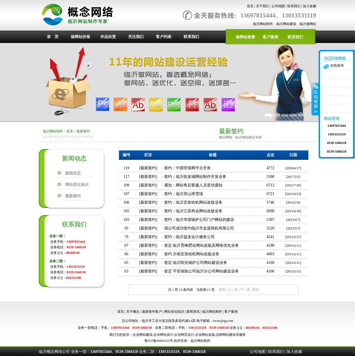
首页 (250, 6)
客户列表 (163, 37)
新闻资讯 (193, 312)
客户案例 (270, 37)
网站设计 (166, 335)
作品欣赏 (108, 37)
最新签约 (83, 131)
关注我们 (136, 37)
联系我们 (294, 6)
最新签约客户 (152, 312)
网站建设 (146, 335)
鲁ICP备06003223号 (158, 341)
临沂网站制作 (263, 24)
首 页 (53, 37)
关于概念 (133, 312)
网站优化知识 (76, 185)
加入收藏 (309, 6)
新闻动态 (73, 173)
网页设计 (187, 335)
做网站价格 (80, 37)
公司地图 (278, 6)
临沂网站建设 (286, 24)
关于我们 (262, 6)
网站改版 (208, 335)
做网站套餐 (245, 37)
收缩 (315, 99)
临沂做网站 (308, 24)
